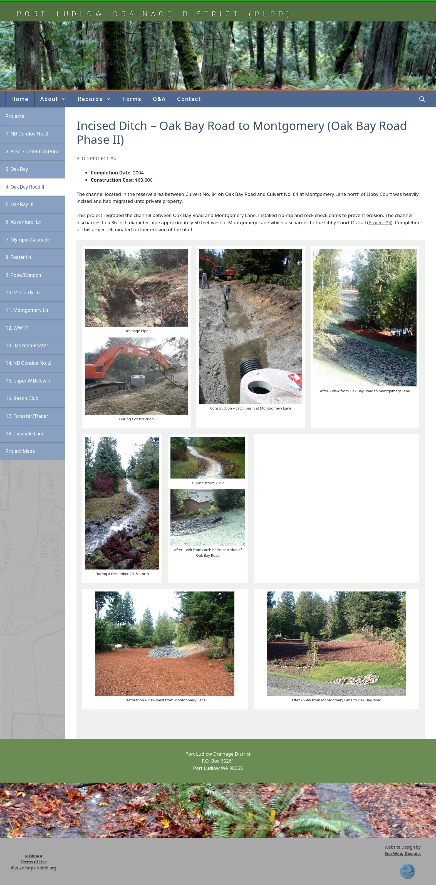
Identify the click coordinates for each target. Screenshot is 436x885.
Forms (132, 99)
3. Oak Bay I (18, 169)
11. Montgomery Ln (27, 310)
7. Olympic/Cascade (28, 240)
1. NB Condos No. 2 (27, 134)
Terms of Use (34, 861)
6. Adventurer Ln (23, 222)
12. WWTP (17, 328)
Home (20, 99)
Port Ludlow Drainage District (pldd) (155, 14)
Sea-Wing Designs (403, 853)
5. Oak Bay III (19, 204)
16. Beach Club (22, 398)
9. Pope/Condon (23, 275)
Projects (15, 116)
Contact (189, 99)
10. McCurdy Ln (23, 292)
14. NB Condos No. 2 (28, 363)
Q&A (159, 99)
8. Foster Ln (18, 257)
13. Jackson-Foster (27, 345)
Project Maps (20, 451)
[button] (422, 99)
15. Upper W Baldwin (28, 381)
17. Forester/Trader (27, 416)
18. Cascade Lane (25, 434)
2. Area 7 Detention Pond (33, 151)
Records (97, 99)
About (56, 99)
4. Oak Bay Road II (25, 187)
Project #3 (379, 222)
